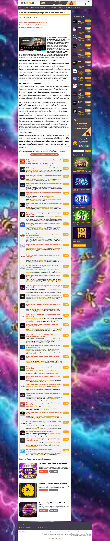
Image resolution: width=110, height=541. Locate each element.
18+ (60, 538)
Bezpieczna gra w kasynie (25, 527)
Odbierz (66, 160)
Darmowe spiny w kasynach (38, 7)
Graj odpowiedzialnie (53, 538)
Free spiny (59, 88)
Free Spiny (87, 1)
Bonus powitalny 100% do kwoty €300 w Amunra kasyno (33, 24)
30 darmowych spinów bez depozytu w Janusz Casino (43, 295)
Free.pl (27, 3)
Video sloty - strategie (43, 525)
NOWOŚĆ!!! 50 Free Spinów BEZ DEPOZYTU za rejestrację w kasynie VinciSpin (41, 335)
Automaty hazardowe (43, 527)
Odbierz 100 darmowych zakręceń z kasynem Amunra (33, 22)
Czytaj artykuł (53, 471)
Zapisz (87, 151)
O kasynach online (23, 525)
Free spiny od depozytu (64, 7)
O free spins (25, 7)
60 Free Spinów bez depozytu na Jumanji (39, 449)
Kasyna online (76, 7)
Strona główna (20, 7)
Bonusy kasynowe (51, 7)
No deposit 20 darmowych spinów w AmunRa (30, 27)
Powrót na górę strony (79, 245)
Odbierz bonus (43, 471)
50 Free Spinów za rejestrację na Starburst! (39, 431)
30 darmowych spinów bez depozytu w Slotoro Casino (43, 176)
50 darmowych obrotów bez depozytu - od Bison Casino (44, 168)
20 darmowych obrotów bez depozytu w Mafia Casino (43, 384)
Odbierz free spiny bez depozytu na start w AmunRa (44, 154)
